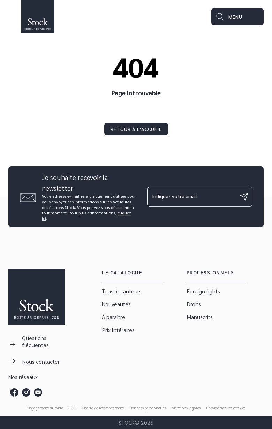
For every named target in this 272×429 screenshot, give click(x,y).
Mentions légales (186, 408)
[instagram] (26, 392)
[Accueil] (37, 16)
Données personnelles (147, 408)
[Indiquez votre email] (191, 197)
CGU (72, 408)
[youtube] (38, 392)
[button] (136, 129)
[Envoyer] (244, 196)
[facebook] (14, 392)
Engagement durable (45, 408)
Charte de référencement (103, 408)
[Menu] (237, 16)
